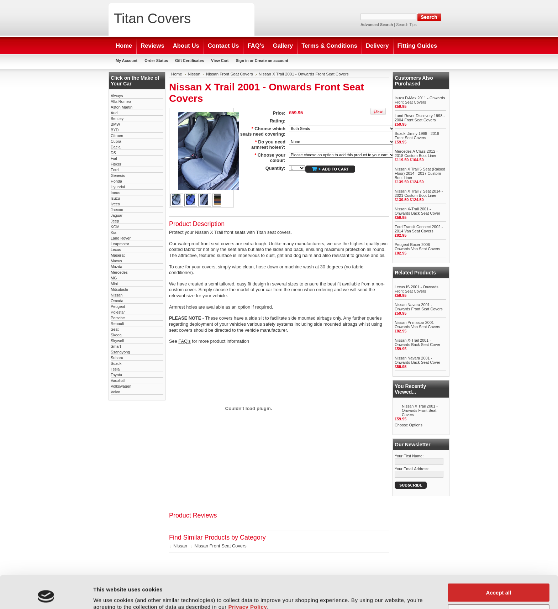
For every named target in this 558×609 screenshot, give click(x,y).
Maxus (116, 261)
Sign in (242, 60)
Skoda (116, 335)
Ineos (115, 192)
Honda (116, 181)
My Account (126, 60)
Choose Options (408, 425)
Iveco (115, 204)
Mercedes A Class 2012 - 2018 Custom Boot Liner (416, 153)
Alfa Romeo (121, 101)
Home (176, 74)
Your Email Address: (412, 469)
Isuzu (115, 198)
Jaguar (116, 215)
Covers (152, 18)
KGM (115, 227)
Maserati (118, 255)
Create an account (271, 60)
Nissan (116, 295)
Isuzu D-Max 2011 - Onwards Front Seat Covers (420, 100)
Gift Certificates (189, 60)
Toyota (116, 375)
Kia (113, 232)
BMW (115, 124)
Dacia (116, 147)
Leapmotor (120, 244)
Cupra (116, 141)
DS (113, 153)
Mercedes (119, 272)
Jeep (115, 221)
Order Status (156, 60)
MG (114, 278)
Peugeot (118, 306)
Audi (115, 113)
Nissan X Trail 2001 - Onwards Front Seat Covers (420, 410)
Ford (115, 170)
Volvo (115, 392)
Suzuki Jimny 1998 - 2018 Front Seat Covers (417, 135)
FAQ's (184, 341)
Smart (116, 346)
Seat (115, 329)
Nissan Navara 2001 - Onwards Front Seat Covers (419, 307)
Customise (499, 582)
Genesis (118, 175)
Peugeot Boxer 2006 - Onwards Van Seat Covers (417, 246)
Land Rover (121, 238)
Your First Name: (409, 456)
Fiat (114, 158)
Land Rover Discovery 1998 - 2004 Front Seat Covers (420, 118)
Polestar (118, 312)
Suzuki (116, 363)
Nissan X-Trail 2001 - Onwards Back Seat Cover (417, 211)
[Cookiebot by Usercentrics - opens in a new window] (46, 595)
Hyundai (118, 187)
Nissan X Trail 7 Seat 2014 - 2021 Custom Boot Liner (419, 193)
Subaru (117, 358)
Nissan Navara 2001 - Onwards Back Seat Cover (417, 360)
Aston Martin (121, 107)
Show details (109, 595)
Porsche (118, 318)
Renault (117, 323)
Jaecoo (117, 210)
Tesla (115, 369)
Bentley (117, 118)
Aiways (117, 96)
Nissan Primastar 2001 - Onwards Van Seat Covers (417, 324)
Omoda (117, 301)
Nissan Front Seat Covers (229, 74)
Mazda (116, 266)
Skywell (117, 340)
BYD (115, 130)
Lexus (116, 249)
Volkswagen (121, 386)
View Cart (219, 60)
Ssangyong (120, 352)
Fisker (116, 164)
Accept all (498, 562)
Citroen (117, 135)
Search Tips (406, 24)
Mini (114, 284)
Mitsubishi (119, 289)
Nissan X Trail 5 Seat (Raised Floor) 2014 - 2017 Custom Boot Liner (420, 173)
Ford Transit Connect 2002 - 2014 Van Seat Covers (419, 229)
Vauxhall (118, 380)
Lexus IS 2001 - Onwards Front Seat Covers (416, 289)
